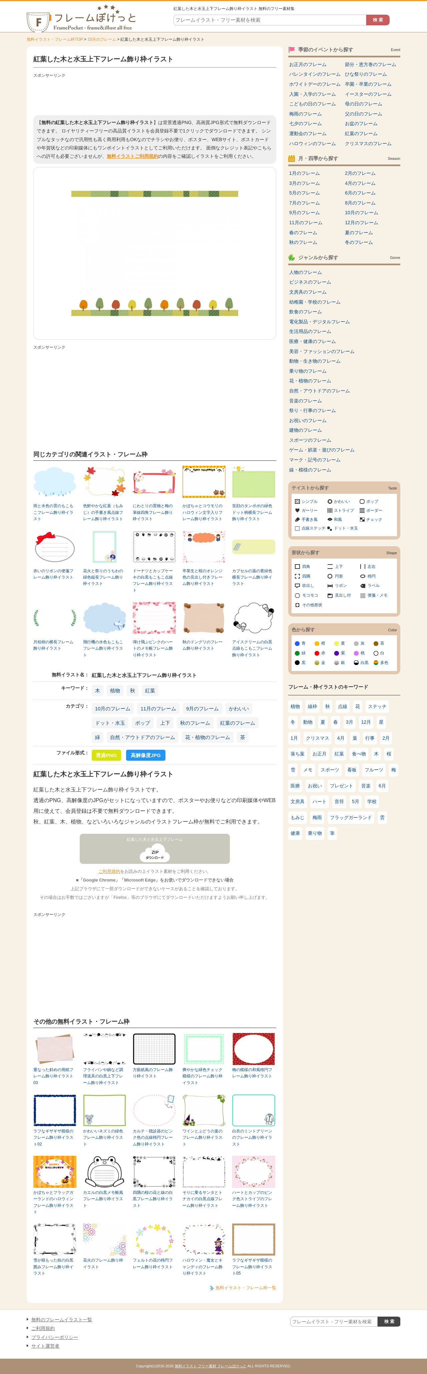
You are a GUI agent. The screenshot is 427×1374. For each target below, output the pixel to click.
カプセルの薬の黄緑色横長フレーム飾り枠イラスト (252, 577)
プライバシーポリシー (54, 1337)
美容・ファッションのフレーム (322, 351)
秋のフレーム (195, 723)
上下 (165, 723)
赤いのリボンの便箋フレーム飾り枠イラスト (53, 574)
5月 (355, 801)
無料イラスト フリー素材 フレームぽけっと (211, 1366)
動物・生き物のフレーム (315, 361)
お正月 (320, 753)
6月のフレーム (360, 193)
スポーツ (330, 769)
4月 (341, 738)
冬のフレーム (359, 242)
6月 (382, 785)
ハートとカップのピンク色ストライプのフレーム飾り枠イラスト (252, 1199)
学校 (372, 801)
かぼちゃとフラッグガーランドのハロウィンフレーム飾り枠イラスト (53, 1202)
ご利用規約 (109, 871)
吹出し (308, 585)
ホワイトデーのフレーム (315, 84)
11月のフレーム (158, 708)
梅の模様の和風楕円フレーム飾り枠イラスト (252, 1072)
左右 (372, 566)
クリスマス (317, 738)
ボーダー (374, 510)
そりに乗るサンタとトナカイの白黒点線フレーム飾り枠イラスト (202, 1199)
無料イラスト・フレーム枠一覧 (246, 1287)
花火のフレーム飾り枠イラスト (103, 1263)
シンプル (310, 501)
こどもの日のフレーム (312, 103)
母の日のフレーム (363, 103)
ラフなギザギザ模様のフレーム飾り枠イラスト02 (53, 1137)
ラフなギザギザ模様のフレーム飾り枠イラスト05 (252, 1267)
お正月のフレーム (308, 64)
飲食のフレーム (305, 311)
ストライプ (344, 510)
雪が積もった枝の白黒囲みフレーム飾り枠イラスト (53, 1267)
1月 (294, 738)
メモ (308, 769)
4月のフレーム (360, 183)
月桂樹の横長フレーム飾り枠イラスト (53, 645)
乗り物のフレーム (308, 371)
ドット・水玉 (110, 723)
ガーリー (310, 510)
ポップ (142, 723)
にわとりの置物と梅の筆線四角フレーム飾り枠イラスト (153, 512)
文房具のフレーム (308, 292)
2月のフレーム (360, 173)
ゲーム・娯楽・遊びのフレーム (322, 449)
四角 (306, 566)
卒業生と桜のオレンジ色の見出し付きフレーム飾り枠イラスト (202, 577)
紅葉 (150, 690)
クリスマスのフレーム (368, 143)
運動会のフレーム (308, 133)
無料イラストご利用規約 (132, 156)
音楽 (366, 785)
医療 (295, 785)
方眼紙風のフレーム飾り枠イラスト (153, 1072)
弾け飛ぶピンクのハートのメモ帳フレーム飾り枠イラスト (153, 648)
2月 (386, 738)
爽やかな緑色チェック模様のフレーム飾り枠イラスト (202, 1076)
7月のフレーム (304, 203)
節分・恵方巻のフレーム (370, 64)
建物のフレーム (305, 430)
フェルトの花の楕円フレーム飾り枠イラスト (153, 1263)
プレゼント (341, 785)
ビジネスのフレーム (310, 282)
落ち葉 (298, 753)
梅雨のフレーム (305, 113)
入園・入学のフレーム (312, 94)
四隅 (306, 576)
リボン (341, 585)
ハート (320, 801)
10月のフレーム (101, 39)
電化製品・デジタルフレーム (319, 321)
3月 (349, 722)
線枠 (312, 706)
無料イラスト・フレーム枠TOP (55, 39)
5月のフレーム (304, 193)
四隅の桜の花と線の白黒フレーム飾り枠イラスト (153, 1199)
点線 (342, 706)
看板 (352, 769)
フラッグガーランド (351, 817)
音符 (339, 801)
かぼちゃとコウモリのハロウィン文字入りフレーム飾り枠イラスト (202, 512)
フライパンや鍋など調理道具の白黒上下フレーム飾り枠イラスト (103, 1076)
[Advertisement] (154, 95)
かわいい (239, 708)
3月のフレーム (304, 183)
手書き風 (310, 519)
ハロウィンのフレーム (312, 143)
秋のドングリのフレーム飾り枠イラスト (202, 645)
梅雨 (317, 817)
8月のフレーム (360, 203)
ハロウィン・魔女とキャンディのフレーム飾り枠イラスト (202, 1267)
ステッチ (377, 706)
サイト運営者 (45, 1346)
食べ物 (359, 753)
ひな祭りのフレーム (366, 74)
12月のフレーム (361, 222)
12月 (366, 722)
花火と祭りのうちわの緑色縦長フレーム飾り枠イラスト (103, 577)
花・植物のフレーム (207, 737)
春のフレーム (303, 232)
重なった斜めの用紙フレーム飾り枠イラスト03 (53, 1076)
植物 (115, 690)
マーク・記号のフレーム (315, 459)
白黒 (365, 662)
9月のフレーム (202, 708)
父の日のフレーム (363, 113)
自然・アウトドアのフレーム (142, 737)
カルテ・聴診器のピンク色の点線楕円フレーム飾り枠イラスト (153, 1137)
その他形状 (312, 605)
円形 (339, 576)
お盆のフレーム (361, 123)
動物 (308, 722)
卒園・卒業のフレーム (368, 84)
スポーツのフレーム (310, 440)
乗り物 (315, 833)
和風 (338, 519)
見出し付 (343, 595)
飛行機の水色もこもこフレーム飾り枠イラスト (103, 648)
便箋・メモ (378, 595)
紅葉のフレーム (237, 723)
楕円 (372, 576)
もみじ (298, 817)
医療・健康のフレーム (312, 341)
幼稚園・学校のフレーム (315, 302)
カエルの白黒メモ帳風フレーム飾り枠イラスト (103, 1199)
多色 (384, 662)
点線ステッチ (314, 528)
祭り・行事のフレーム (312, 410)
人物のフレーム (305, 272)
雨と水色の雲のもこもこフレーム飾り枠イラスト (53, 512)
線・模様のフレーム (310, 469)
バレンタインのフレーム (315, 74)
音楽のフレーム (305, 400)
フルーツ (374, 769)
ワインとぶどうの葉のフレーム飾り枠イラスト (202, 1137)
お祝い (315, 785)
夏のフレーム (359, 232)
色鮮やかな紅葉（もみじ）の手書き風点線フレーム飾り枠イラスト (103, 512)
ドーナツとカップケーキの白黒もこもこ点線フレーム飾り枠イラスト (153, 581)
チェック (374, 519)
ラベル (374, 585)
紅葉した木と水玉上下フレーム (155, 839)
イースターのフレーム (368, 94)
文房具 (298, 801)
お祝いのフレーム (308, 420)
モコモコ (310, 595)
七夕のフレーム (305, 123)
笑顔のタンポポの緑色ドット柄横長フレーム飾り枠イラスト (252, 512)
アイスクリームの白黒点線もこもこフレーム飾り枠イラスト (252, 648)
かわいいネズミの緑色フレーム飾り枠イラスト (103, 1137)
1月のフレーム (304, 173)
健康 (295, 833)
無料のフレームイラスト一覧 (61, 1319)
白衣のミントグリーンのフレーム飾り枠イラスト (252, 1137)
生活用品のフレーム (310, 331)
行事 (370, 738)
